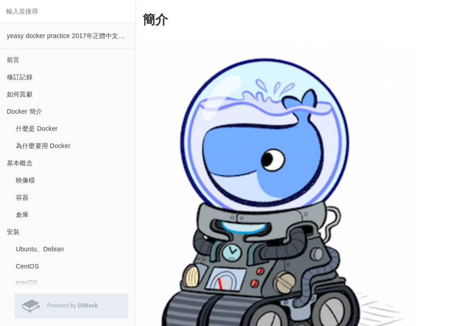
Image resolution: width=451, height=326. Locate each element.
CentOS (27, 266)
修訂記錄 (20, 77)
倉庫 (22, 214)
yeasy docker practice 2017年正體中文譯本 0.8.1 (71, 35)
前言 (13, 59)
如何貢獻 (20, 94)
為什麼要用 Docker (43, 145)
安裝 (13, 231)
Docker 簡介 (24, 111)
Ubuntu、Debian (40, 249)
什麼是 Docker (37, 128)
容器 (22, 197)
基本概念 (20, 163)
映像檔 (25, 180)
